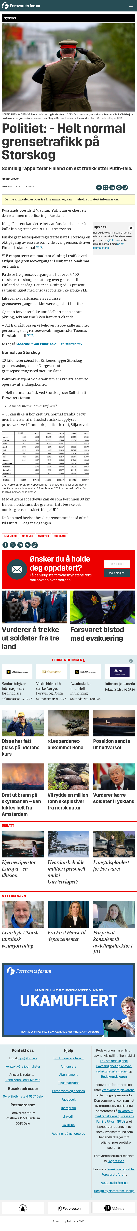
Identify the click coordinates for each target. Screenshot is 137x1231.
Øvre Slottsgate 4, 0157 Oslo (23, 1101)
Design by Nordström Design (114, 1196)
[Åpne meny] (131, 8)
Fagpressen (116, 1166)
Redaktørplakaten (114, 1081)
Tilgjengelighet (68, 1088)
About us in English (114, 1188)
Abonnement (68, 1079)
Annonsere (68, 1071)
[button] (131, 666)
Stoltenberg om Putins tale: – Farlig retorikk (49, 349)
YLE (39, 253)
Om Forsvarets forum (68, 1063)
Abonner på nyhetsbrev (68, 1138)
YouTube (68, 1130)
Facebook (69, 1104)
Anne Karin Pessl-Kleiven (22, 1085)
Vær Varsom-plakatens (118, 1095)
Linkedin (68, 1121)
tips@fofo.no (110, 245)
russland (60, 541)
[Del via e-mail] (119, 192)
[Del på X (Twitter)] (105, 192)
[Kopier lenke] (125, 192)
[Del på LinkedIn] (112, 192)
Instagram (68, 1113)
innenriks (10, 541)
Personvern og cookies (68, 1096)
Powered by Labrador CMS (68, 1226)
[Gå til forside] (32, 8)
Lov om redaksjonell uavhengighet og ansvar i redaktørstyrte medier (114, 1071)
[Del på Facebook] (99, 192)
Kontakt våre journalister (22, 1071)
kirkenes (27, 541)
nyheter (43, 541)
